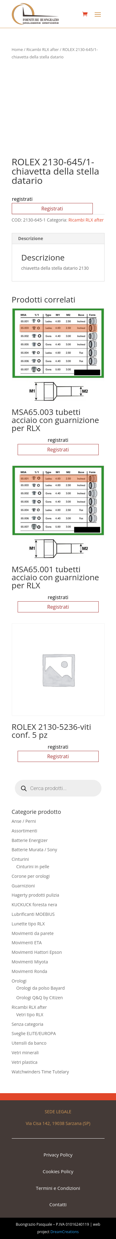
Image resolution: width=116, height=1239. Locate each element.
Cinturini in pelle (32, 866)
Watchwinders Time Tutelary (40, 1072)
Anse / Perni (24, 821)
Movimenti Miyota (30, 962)
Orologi (19, 981)
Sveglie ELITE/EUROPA (34, 1033)
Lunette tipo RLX (28, 924)
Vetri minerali (25, 1052)
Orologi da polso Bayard (40, 988)
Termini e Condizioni (58, 1188)
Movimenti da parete (33, 933)
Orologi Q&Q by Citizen (39, 997)
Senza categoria (28, 1024)
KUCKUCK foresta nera (34, 904)
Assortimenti (24, 831)
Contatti (58, 1204)
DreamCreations (64, 1231)
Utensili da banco (29, 1043)
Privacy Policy (58, 1155)
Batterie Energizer (30, 840)
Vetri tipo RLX (29, 1014)
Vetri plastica (25, 1062)
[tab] (58, 238)
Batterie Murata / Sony (34, 849)
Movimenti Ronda (29, 971)
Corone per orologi (31, 876)
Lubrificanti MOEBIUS (33, 914)
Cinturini (20, 859)
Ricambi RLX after (42, 49)
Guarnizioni (23, 886)
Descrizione (30, 238)
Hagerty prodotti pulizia (35, 895)
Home (17, 49)
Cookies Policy (58, 1171)
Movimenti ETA (27, 942)
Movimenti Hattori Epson (37, 952)
